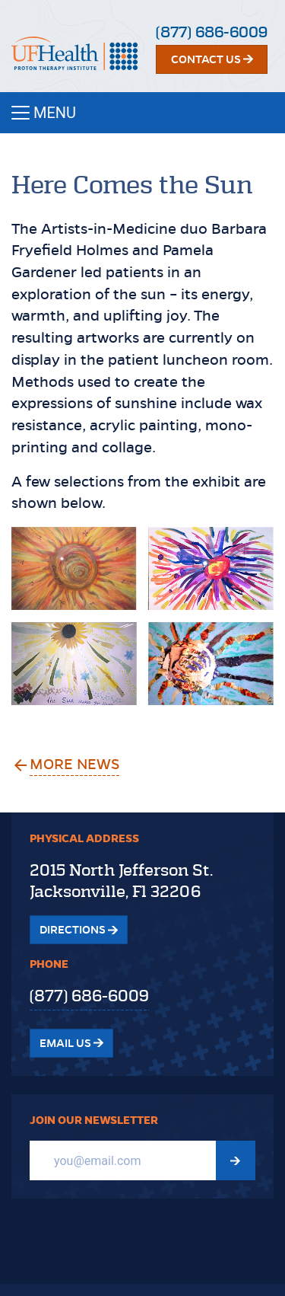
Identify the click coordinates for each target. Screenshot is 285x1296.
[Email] (123, 1160)
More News (75, 764)
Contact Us (212, 59)
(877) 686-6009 (212, 32)
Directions (79, 930)
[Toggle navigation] (142, 112)
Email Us (71, 1043)
